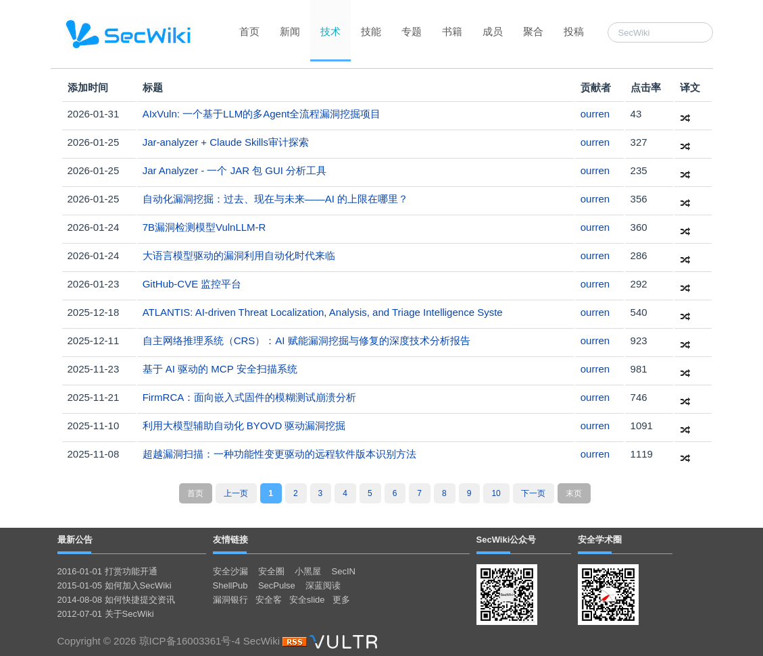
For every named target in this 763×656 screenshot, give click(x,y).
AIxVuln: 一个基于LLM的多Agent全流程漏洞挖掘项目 (262, 113)
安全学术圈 (600, 540)
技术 (330, 31)
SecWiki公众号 (506, 540)
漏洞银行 (230, 600)
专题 (411, 31)
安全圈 (271, 571)
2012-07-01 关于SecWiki (105, 614)
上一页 (236, 493)
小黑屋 (308, 571)
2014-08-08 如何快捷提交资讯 (116, 600)
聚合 (533, 31)
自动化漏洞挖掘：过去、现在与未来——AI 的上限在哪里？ (275, 198)
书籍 (452, 31)
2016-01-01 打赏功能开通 (107, 571)
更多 (341, 600)
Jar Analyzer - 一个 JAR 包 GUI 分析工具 (235, 170)
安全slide (307, 600)
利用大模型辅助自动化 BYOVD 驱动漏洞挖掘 (244, 425)
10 (495, 493)
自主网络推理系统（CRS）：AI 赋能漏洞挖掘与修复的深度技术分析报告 (306, 340)
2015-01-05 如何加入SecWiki (114, 585)
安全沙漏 (230, 571)
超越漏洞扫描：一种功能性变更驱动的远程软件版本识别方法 (279, 454)
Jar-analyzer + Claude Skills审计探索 (226, 142)
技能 (371, 31)
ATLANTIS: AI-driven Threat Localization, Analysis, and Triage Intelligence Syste (323, 312)
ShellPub (230, 585)
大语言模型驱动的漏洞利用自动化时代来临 (239, 255)
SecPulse (276, 585)
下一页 (533, 493)
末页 (574, 493)
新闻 (290, 31)
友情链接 (230, 540)
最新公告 (75, 540)
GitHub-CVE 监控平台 (192, 284)
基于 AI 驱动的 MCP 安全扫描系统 (220, 369)
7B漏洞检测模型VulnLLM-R (204, 227)
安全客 (268, 600)
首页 (249, 31)
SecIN (343, 571)
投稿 (574, 31)
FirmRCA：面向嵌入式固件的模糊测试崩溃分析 (250, 397)
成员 (493, 31)
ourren (595, 113)
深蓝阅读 (323, 585)
